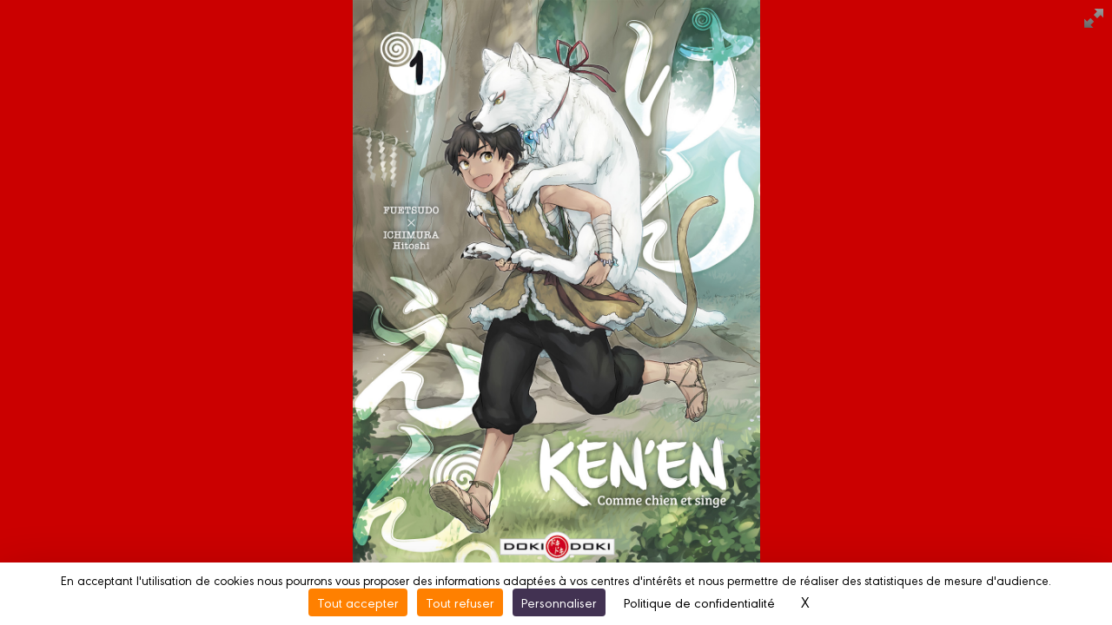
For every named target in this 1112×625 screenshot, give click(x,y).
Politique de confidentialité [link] (699, 602)
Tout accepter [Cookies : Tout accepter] (358, 602)
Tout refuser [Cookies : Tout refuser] (460, 602)
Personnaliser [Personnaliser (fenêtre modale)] (559, 602)
